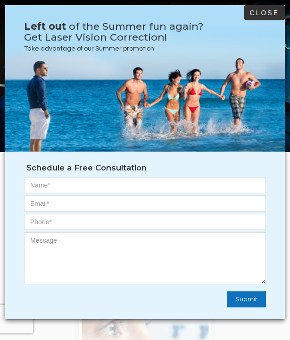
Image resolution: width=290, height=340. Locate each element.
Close (264, 13)
